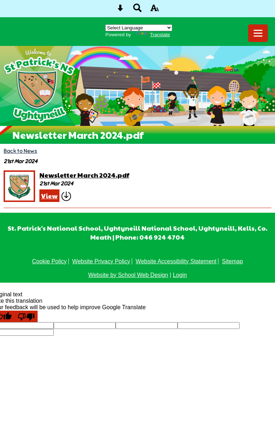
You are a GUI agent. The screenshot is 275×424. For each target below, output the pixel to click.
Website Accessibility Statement (176, 261)
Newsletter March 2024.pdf (84, 174)
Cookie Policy (49, 261)
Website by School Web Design (128, 275)
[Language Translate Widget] (138, 27)
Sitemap (232, 261)
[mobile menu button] (258, 33)
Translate (153, 34)
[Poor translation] (26, 316)
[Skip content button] (120, 10)
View (49, 195)
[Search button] (137, 10)
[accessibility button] (155, 10)
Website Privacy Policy (101, 261)
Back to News (20, 150)
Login (180, 275)
